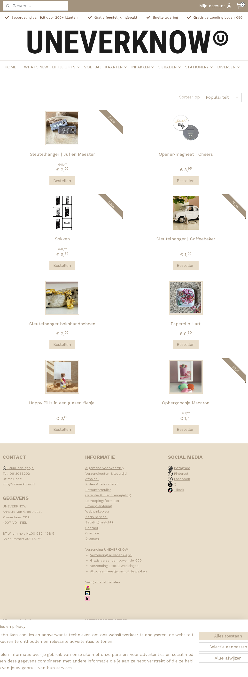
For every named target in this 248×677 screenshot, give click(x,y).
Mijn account (215, 6)
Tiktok (179, 490)
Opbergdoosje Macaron (185, 402)
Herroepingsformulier (102, 501)
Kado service (96, 517)
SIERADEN (169, 67)
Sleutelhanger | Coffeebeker (185, 238)
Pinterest (181, 473)
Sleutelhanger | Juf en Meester (62, 154)
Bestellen (62, 180)
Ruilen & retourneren (101, 484)
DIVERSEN (228, 67)
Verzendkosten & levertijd (106, 473)
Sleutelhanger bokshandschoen (62, 323)
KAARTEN (116, 67)
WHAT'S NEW (36, 67)
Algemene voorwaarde (103, 468)
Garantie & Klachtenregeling (108, 495)
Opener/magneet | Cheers (186, 154)
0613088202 (20, 473)
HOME (10, 67)
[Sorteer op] (221, 97)
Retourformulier (98, 490)
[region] (92, 647)
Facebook (182, 479)
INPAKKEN (143, 67)
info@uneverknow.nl (19, 484)
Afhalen (92, 479)
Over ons (92, 533)
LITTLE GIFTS (66, 67)
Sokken (62, 238)
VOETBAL (92, 67)
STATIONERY (199, 67)
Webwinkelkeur (97, 511)
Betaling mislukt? (99, 522)
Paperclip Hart (186, 323)
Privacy (91, 506)
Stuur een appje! (18, 468)
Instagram (182, 468)
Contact (91, 528)
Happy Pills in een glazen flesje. (62, 402)
